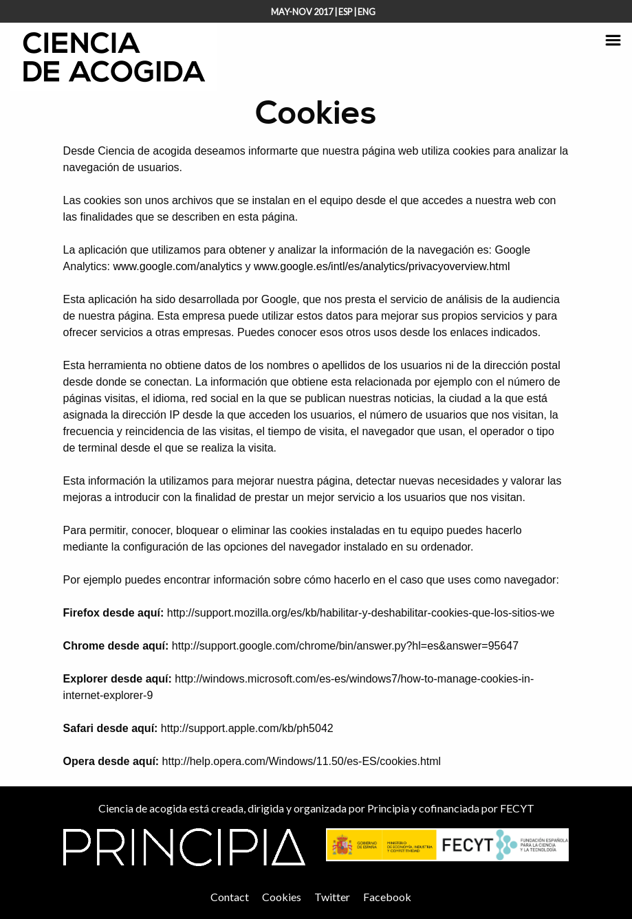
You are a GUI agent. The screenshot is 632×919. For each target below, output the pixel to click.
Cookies (281, 896)
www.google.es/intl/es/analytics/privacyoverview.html (382, 266)
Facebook (387, 896)
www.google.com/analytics (178, 266)
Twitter (332, 896)
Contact (229, 896)
